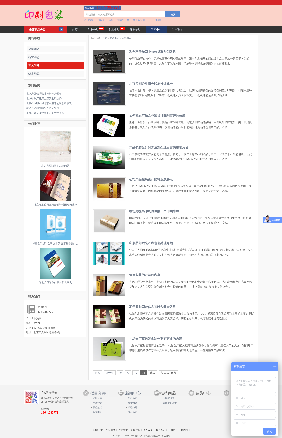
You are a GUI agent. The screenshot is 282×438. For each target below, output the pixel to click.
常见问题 (33, 65)
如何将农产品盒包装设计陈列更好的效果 (157, 115)
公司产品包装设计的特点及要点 (151, 179)
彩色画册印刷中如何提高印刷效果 (152, 51)
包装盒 (101, 20)
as (150, 20)
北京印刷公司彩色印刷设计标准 (151, 83)
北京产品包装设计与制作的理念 (44, 93)
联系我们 (185, 430)
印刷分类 (93, 29)
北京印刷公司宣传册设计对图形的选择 (55, 204)
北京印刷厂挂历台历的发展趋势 (44, 98)
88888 (158, 20)
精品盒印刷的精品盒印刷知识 (42, 108)
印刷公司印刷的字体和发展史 (55, 282)
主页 (105, 38)
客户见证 (160, 430)
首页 (75, 29)
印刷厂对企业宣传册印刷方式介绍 (45, 113)
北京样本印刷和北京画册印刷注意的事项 (49, 103)
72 (135, 372)
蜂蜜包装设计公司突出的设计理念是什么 (55, 243)
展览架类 (135, 29)
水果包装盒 (123, 20)
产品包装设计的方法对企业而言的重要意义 (158, 147)
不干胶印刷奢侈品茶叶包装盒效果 (152, 307)
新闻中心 (114, 38)
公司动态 (33, 49)
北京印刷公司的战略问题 (55, 165)
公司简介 (173, 430)
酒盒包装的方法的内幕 (144, 275)
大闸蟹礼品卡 (170, 402)
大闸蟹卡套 (168, 398)
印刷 (111, 20)
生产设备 (177, 29)
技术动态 (33, 73)
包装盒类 (114, 29)
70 (120, 372)
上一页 (110, 372)
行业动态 (33, 57)
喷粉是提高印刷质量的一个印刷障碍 (154, 211)
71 (128, 372)
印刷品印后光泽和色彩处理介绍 (151, 243)
